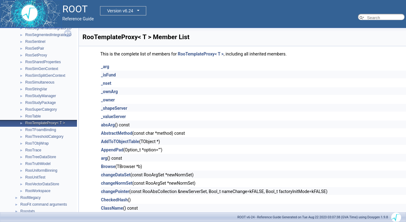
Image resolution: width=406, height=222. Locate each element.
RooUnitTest (35, 177)
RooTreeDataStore (40, 157)
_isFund (108, 74)
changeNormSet (116, 183)
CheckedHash (114, 199)
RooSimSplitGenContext (45, 75)
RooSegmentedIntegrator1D (48, 28)
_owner (108, 99)
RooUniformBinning (41, 170)
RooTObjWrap (37, 143)
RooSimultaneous (39, 82)
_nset (106, 83)
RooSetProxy (36, 55)
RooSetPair (34, 48)
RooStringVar (36, 89)
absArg (108, 124)
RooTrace (33, 150)
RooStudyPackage (40, 103)
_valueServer (113, 116)
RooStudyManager (40, 96)
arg (104, 158)
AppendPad (112, 149)
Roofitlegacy (30, 197)
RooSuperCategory (41, 109)
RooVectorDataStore (42, 184)
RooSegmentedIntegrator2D (48, 35)
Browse (108, 166)
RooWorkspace (37, 191)
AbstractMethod (116, 133)
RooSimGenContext (41, 69)
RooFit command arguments (43, 204)
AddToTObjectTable (120, 141)
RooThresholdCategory (44, 136)
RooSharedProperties (43, 62)
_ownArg (109, 91)
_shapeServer (114, 108)
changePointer (115, 191)
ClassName (112, 208)
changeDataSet (116, 174)
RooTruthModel (37, 164)
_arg (105, 66)
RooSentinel (35, 41)
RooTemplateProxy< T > (45, 123)
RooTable (33, 116)
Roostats (27, 211)
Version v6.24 (120, 10)
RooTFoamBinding (40, 130)
